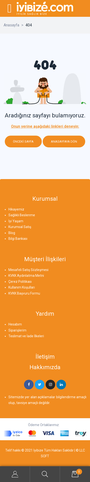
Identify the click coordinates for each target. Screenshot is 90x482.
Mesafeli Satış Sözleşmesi (28, 270)
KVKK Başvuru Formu (24, 293)
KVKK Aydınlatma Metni (26, 275)
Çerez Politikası (20, 281)
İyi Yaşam (15, 221)
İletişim (45, 356)
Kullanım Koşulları (21, 287)
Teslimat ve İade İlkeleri (26, 336)
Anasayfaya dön (64, 141)
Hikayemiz (16, 209)
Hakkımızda (45, 367)
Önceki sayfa (23, 141)
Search (45, 474)
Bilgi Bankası (17, 239)
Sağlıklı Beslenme (21, 215)
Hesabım (15, 324)
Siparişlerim (17, 330)
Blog (11, 233)
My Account (15, 474)
